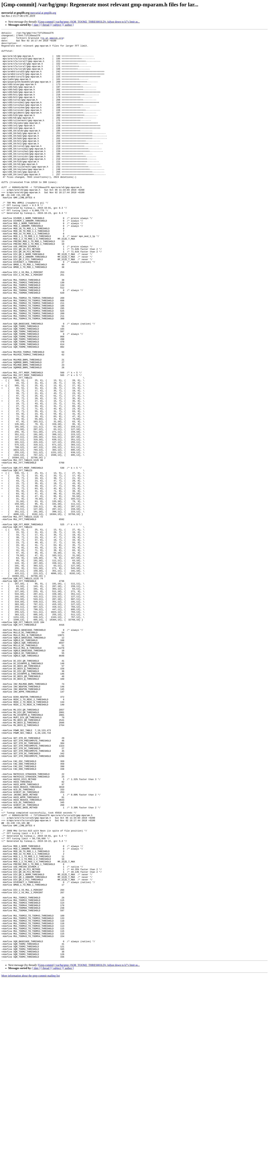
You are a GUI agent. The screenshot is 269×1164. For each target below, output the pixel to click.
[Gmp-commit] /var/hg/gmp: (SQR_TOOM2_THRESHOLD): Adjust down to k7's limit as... (89, 21)
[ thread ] (46, 24)
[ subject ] (57, 24)
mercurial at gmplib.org (43, 12)
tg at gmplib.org (52, 39)
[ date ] (36, 24)
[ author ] (68, 24)
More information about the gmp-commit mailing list (30, 1161)
